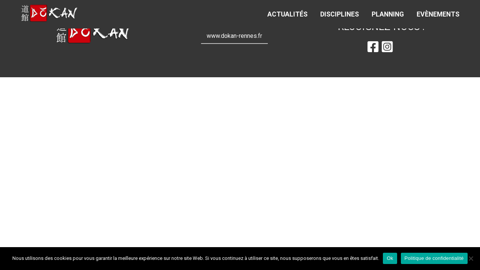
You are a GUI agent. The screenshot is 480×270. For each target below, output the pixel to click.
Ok (390, 258)
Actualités (287, 14)
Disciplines (339, 14)
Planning (388, 14)
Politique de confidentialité (434, 258)
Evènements (438, 14)
